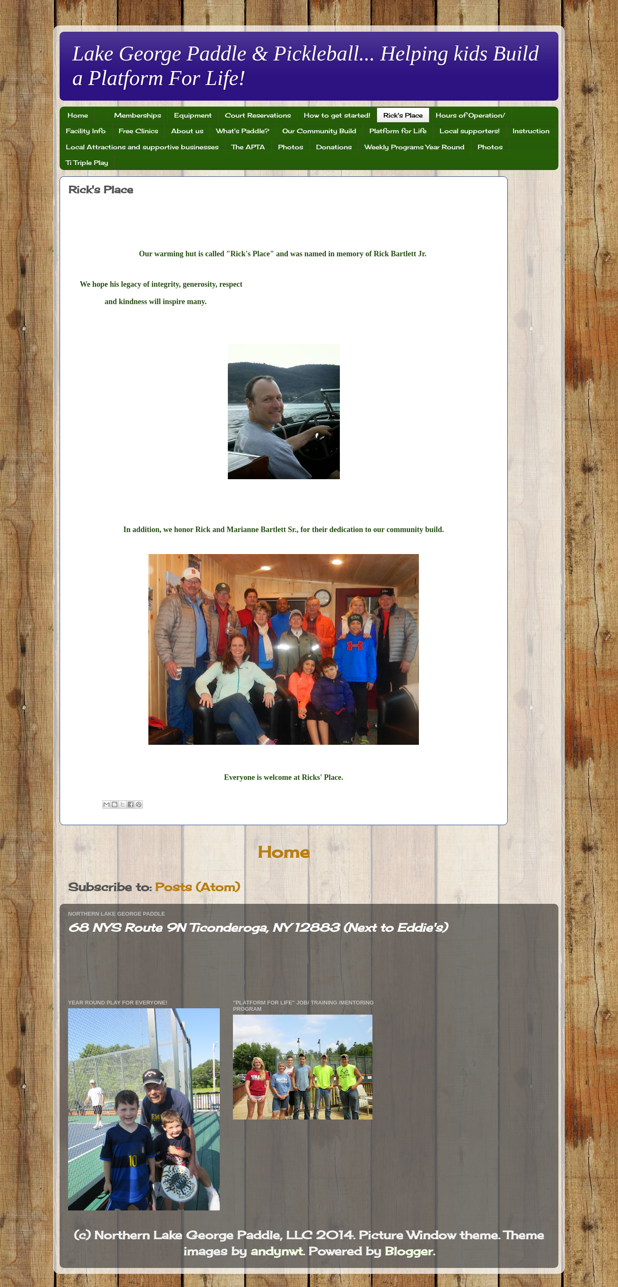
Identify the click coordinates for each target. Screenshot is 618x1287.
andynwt (277, 1251)
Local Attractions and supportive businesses (142, 147)
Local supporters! (470, 131)
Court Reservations (258, 115)
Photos (290, 147)
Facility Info (86, 131)
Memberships (137, 115)
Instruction (531, 131)
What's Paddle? (242, 131)
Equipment (193, 115)
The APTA (248, 147)
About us (187, 131)
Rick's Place (403, 115)
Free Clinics (138, 131)
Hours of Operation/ (470, 115)
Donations (334, 147)
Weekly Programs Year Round (415, 147)
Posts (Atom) (197, 887)
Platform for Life (398, 131)
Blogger (409, 1251)
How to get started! (337, 115)
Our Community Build (319, 131)
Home (78, 115)
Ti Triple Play (87, 163)
